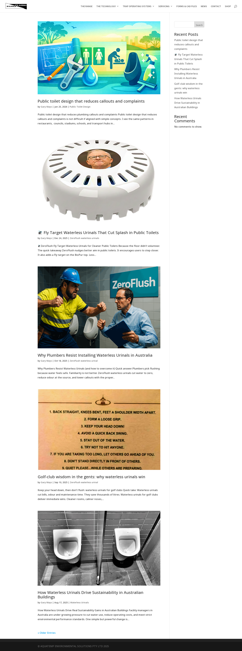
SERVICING (163, 6)
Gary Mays (46, 107)
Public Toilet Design (80, 107)
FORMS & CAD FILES (186, 6)
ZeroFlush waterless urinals (84, 238)
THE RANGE (86, 6)
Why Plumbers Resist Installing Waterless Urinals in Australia (95, 355)
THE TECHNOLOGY (106, 6)
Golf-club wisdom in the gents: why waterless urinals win (91, 476)
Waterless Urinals (79, 602)
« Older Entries (47, 633)
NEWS (204, 6)
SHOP (228, 6)
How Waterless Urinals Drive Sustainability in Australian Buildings (90, 595)
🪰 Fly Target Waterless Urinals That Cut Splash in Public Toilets (98, 232)
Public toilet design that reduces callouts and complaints (91, 101)
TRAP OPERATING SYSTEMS (137, 6)
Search (199, 25)
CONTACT (216, 6)
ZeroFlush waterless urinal (84, 361)
